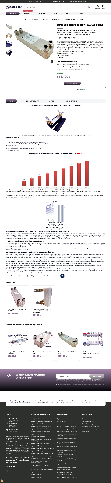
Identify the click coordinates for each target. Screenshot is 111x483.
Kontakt (68, 13)
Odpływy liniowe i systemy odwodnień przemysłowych (67, 478)
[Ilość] (59, 83)
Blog (81, 13)
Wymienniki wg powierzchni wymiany (41, 458)
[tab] (11, 101)
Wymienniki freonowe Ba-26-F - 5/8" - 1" (42, 453)
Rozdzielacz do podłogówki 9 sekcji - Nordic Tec (67, 459)
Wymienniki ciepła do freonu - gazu (41, 426)
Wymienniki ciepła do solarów (39, 429)
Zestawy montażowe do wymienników (42, 469)
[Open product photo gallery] (52, 61)
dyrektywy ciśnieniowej (24, 197)
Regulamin (42, 13)
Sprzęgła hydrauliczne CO (64, 469)
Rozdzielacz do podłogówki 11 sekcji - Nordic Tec (67, 439)
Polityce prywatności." (66, 383)
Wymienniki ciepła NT (37, 424)
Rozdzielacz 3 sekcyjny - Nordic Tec (67, 426)
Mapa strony (60, 419)
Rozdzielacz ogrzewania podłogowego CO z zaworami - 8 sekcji (92, 353)
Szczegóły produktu (31, 101)
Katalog (13, 13)
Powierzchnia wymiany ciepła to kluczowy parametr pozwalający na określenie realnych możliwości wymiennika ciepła (54, 192)
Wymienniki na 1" (35, 472)
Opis (11, 101)
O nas (55, 13)
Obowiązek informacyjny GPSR (90, 426)
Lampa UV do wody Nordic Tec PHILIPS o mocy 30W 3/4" (16, 352)
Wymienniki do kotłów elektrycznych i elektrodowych (41, 440)
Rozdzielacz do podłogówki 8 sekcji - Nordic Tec (67, 455)
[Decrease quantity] (62, 84)
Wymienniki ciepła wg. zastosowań (40, 431)
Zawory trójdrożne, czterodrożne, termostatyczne (40, 466)
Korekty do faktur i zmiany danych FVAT (93, 429)
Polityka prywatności (88, 421)
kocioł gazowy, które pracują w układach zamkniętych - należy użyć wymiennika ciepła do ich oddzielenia (37, 256)
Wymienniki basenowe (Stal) (65, 472)
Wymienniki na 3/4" (36, 474)
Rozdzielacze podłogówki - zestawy (66, 467)
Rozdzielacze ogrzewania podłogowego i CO (68, 463)
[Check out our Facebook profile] (7, 471)
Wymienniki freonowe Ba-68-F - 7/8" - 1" (42, 456)
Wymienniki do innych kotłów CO (40, 434)
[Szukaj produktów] (89, 7)
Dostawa (28, 13)
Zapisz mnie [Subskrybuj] (97, 376)
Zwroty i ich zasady (87, 424)
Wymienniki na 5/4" (36, 477)
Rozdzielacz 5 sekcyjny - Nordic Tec (67, 431)
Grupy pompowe (61, 421)
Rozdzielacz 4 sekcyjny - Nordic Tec (67, 429)
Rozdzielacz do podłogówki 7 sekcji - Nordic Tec (67, 451)
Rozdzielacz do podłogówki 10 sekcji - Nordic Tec (67, 434)
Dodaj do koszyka (72, 83)
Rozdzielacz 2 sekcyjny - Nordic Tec (67, 424)
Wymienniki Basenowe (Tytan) (65, 475)
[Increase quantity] (62, 82)
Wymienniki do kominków (38, 436)
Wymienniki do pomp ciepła (39, 451)
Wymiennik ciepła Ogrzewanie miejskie (42, 421)
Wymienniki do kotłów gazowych (40, 443)
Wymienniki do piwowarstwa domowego (42, 448)
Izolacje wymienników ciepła (39, 419)
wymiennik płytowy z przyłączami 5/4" (53, 195)
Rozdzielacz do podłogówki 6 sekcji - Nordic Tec (67, 447)
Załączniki (52, 101)
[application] (81, 89)
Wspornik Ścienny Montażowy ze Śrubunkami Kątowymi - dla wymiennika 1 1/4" (42, 311)
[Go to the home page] (14, 7)
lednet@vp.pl (13, 430)
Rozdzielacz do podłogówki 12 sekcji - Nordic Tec (67, 443)
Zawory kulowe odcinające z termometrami (39, 462)
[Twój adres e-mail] (73, 376)
